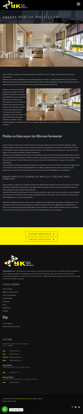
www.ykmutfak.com (15, 360)
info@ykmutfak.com (15, 357)
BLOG (4, 305)
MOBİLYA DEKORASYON (10, 292)
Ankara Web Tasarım (9, 401)
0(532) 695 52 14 (14, 351)
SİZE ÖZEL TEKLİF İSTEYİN (40, 239)
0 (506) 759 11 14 (14, 372)
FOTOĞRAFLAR (7, 298)
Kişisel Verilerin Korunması (11, 327)
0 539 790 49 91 (14, 382)
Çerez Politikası (8, 323)
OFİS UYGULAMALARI (9, 295)
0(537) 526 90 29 (14, 354)
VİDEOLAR (6, 301)
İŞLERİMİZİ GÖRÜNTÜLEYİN (40, 234)
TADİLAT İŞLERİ (7, 289)
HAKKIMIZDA (7, 308)
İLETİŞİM (5, 311)
